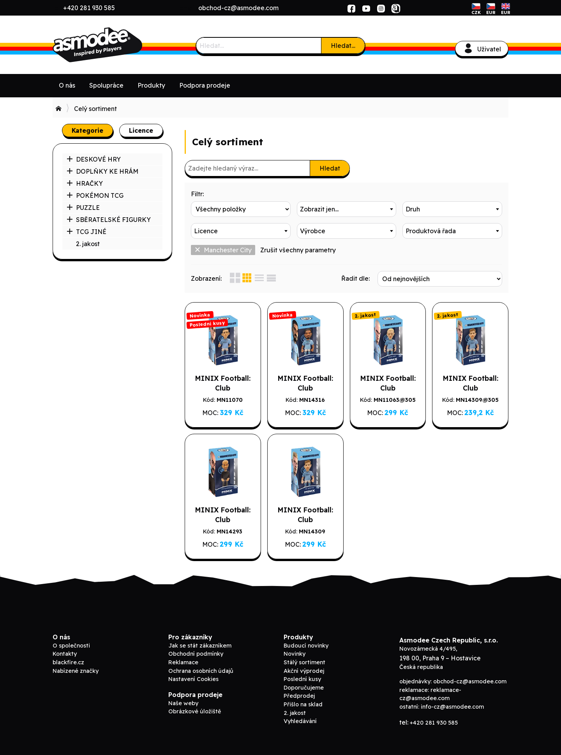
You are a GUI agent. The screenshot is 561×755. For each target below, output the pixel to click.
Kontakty (65, 653)
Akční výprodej (304, 670)
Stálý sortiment (304, 662)
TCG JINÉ (86, 231)
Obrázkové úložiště (194, 711)
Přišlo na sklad (303, 704)
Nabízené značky (76, 670)
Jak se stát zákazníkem (199, 645)
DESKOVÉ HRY (94, 159)
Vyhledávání (300, 721)
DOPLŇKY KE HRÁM (102, 171)
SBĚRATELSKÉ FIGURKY (109, 219)
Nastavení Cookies (193, 679)
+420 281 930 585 (89, 8)
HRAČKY (85, 183)
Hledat (329, 168)
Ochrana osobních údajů (200, 670)
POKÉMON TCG (95, 195)
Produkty (151, 85)
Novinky (294, 653)
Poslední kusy (302, 679)
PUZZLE (83, 207)
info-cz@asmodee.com (452, 706)
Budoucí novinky (306, 645)
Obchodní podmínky (195, 653)
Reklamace (183, 662)
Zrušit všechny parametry (298, 250)
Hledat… (343, 45)
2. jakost (88, 244)
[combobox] (346, 209)
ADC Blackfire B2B (111, 44)
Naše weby (183, 703)
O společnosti (71, 645)
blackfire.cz (68, 662)
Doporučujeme (304, 687)
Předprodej (299, 695)
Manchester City (223, 250)
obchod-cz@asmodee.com (238, 8)
